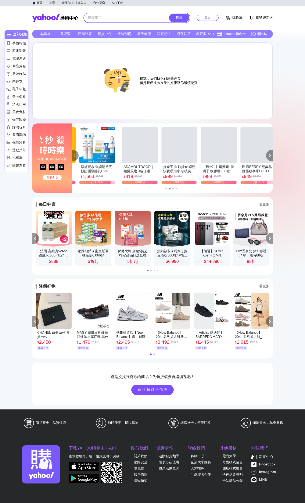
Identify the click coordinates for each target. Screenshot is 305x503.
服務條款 (140, 474)
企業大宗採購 (201, 462)
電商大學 (229, 456)
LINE (263, 479)
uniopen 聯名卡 (231, 33)
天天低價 (144, 34)
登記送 (65, 34)
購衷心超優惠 (169, 462)
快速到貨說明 (232, 474)
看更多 (203, 34)
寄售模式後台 (232, 462)
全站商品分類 (232, 480)
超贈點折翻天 (169, 456)
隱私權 (139, 468)
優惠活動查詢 (169, 468)
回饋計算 (85, 34)
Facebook (267, 464)
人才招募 (197, 468)
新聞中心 (266, 456)
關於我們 (140, 456)
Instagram (267, 472)
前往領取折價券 (153, 389)
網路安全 (140, 462)
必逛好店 (183, 34)
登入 (207, 18)
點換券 (45, 34)
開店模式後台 (232, 468)
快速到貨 (124, 34)
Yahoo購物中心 (55, 18)
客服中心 (197, 456)
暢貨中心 (104, 34)
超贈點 (259, 33)
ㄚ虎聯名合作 (201, 474)
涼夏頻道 (164, 34)
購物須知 (140, 480)
